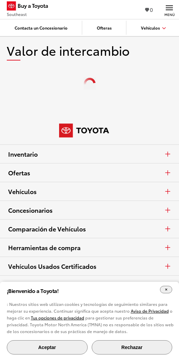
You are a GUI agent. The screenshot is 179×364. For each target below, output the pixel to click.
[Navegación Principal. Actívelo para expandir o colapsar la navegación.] (169, 9)
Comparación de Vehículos (89, 228)
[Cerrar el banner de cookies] (166, 290)
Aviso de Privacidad (150, 311)
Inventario (89, 154)
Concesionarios (89, 210)
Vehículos (89, 191)
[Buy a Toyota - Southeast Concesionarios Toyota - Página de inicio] (30, 6)
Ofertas (89, 172)
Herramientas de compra (89, 247)
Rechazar (131, 347)
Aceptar (47, 347)
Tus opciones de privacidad (57, 317)
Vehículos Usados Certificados (89, 266)
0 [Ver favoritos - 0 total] (149, 9)
